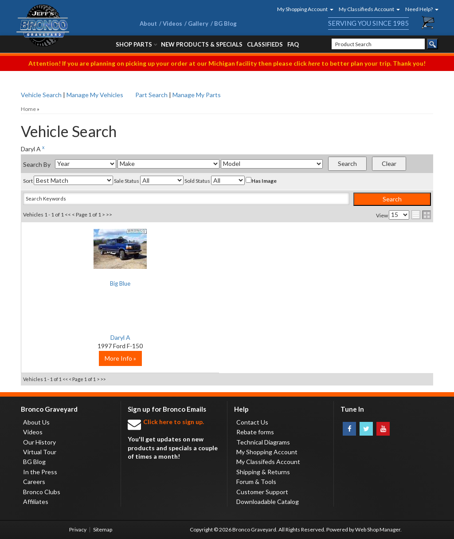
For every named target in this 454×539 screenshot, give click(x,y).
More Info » (90, 358)
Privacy (77, 529)
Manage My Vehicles (95, 94)
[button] (302, 9)
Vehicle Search (41, 94)
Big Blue (89, 284)
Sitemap (102, 529)
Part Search (151, 94)
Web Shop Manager (377, 529)
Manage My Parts (196, 94)
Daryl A (90, 337)
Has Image (261, 180)
